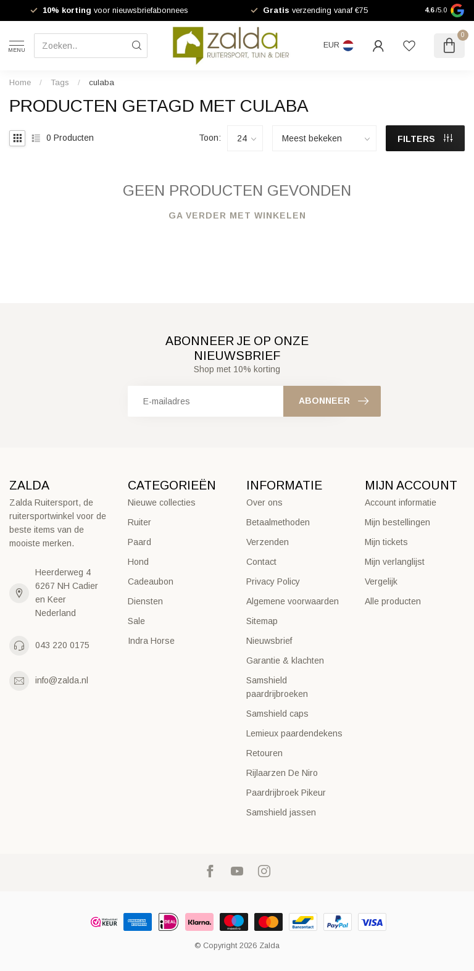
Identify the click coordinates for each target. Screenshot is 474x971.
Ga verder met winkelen (237, 215)
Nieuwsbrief (269, 641)
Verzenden (267, 542)
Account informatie (400, 502)
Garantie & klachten (285, 660)
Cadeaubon (150, 581)
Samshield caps (277, 714)
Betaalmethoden (278, 522)
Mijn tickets (386, 542)
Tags (60, 82)
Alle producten (393, 601)
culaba (101, 82)
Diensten (145, 601)
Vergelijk (381, 581)
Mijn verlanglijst (395, 562)
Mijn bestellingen (397, 522)
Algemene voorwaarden (292, 601)
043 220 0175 (62, 645)
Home (20, 82)
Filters (424, 139)
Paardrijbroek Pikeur (286, 793)
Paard (139, 542)
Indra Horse (151, 641)
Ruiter (139, 522)
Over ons (264, 502)
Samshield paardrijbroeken (277, 687)
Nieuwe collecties (162, 502)
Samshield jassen (281, 812)
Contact (261, 562)
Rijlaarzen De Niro (282, 773)
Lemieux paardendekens (294, 733)
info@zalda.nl (61, 680)
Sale (136, 621)
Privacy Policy (273, 581)
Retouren (264, 753)
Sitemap (262, 621)
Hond (138, 562)
